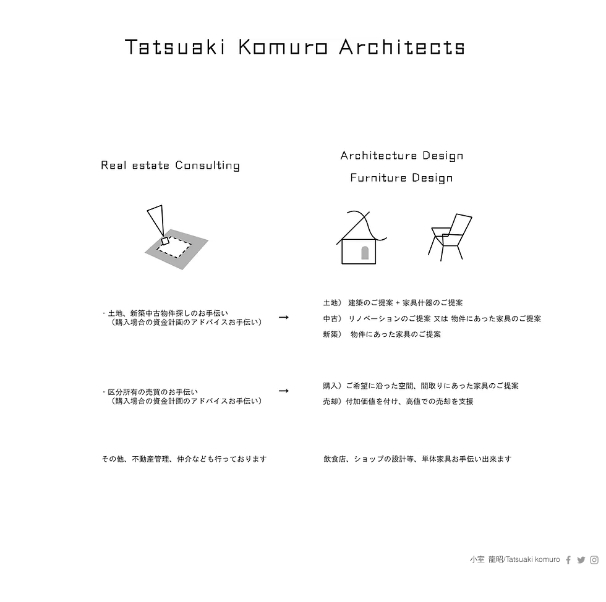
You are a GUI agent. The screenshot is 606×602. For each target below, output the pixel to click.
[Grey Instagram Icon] (594, 560)
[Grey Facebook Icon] (568, 560)
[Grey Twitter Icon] (581, 560)
